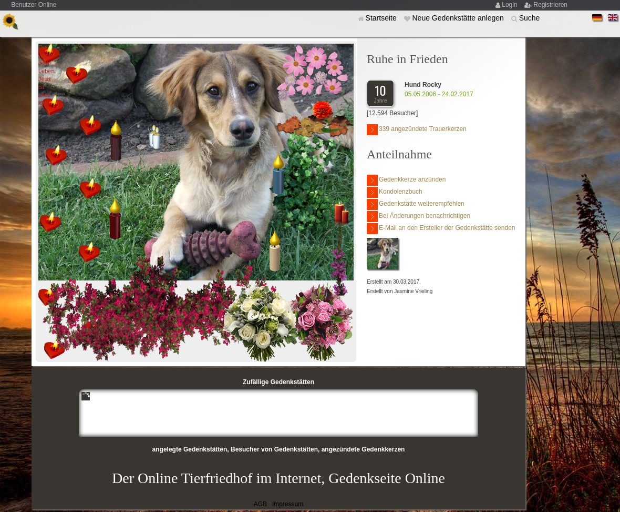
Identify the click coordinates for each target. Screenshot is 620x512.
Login (510, 4)
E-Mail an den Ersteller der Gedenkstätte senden (441, 228)
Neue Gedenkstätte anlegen (458, 18)
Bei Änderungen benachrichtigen (418, 216)
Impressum (287, 504)
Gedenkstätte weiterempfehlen (415, 204)
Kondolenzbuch (394, 192)
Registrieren (550, 4)
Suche (529, 18)
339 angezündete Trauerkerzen (417, 129)
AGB (260, 504)
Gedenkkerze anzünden (406, 180)
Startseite (382, 18)
